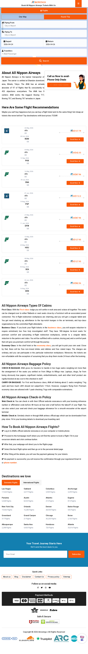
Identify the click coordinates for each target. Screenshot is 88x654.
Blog (16, 577)
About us (7, 577)
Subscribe (76, 554)
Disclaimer (26, 577)
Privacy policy (53, 577)
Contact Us (39, 577)
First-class (24, 310)
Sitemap (66, 577)
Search (44, 61)
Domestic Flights (10, 483)
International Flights (31, 483)
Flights (44, 10)
